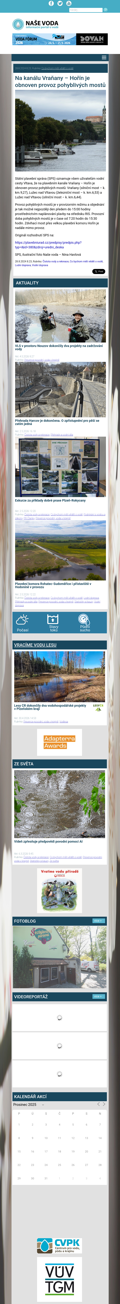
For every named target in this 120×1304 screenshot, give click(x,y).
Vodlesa (64, 721)
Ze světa (54, 860)
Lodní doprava (23, 265)
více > (98, 920)
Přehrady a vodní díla (62, 434)
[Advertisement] (59, 1211)
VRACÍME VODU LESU (35, 645)
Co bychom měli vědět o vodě (57, 68)
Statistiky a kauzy (83, 601)
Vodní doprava (40, 265)
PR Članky (29, 518)
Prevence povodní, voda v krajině (41, 359)
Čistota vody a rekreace (56, 261)
